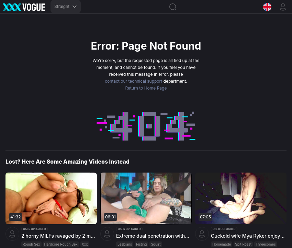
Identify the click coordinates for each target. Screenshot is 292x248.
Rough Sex (31, 244)
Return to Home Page (146, 88)
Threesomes (266, 244)
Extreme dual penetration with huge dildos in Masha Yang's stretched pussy (153, 236)
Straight (65, 6)
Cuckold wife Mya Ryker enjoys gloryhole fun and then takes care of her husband (248, 236)
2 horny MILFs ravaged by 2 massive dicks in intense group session (58, 236)
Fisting (141, 244)
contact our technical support (133, 81)
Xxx (85, 244)
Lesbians (124, 244)
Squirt (155, 244)
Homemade (221, 244)
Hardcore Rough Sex (61, 244)
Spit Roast (243, 244)
